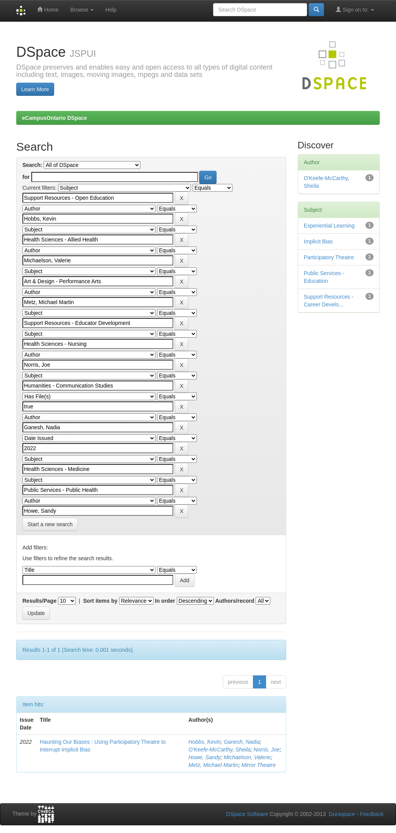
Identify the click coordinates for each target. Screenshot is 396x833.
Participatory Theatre (329, 257)
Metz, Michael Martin (213, 765)
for (26, 177)
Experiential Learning (329, 226)
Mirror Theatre (258, 765)
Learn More (35, 89)
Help (110, 10)
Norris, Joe (266, 749)
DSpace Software (247, 814)
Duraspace (342, 814)
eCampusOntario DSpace (54, 118)
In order (165, 601)
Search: (32, 165)
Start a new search (50, 524)
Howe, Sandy (204, 757)
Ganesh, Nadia (241, 742)
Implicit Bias (318, 241)
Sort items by (100, 601)
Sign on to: (355, 9)
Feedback (372, 814)
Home (47, 9)
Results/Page (39, 601)
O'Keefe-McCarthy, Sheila (219, 749)
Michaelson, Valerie (247, 757)
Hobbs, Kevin (204, 742)
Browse (82, 10)
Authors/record (234, 601)
